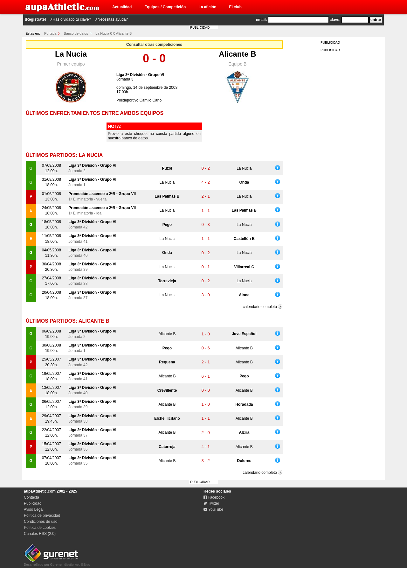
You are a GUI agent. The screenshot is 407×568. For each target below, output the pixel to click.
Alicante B (237, 54)
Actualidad (122, 7)
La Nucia (71, 54)
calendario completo (260, 307)
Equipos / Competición (165, 7)
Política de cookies (40, 527)
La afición (207, 7)
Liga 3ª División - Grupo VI (140, 75)
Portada (50, 33)
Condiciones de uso (40, 521)
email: (261, 20)
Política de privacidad (42, 515)
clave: (335, 20)
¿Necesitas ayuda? (111, 19)
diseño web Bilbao (57, 562)
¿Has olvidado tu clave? (70, 19)
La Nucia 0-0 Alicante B (113, 33)
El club (235, 7)
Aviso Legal (34, 509)
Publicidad (32, 503)
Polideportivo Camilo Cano (139, 100)
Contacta (31, 497)
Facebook (214, 497)
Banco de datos (76, 33)
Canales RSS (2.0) (40, 533)
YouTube (213, 509)
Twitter (211, 503)
